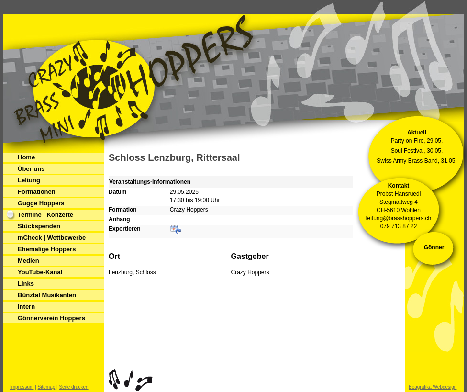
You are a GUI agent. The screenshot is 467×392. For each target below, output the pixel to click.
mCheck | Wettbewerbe (52, 237)
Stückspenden (39, 226)
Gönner (434, 247)
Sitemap (47, 387)
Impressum (21, 387)
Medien (28, 260)
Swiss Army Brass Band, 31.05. (416, 160)
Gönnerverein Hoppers (51, 318)
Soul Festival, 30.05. (417, 150)
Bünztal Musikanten (47, 295)
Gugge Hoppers (41, 203)
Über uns (31, 168)
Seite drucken (73, 387)
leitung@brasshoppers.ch (398, 218)
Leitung (29, 180)
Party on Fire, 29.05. (417, 140)
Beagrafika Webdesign (432, 387)
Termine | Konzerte (45, 214)
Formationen (37, 191)
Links (26, 283)
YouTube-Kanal (40, 272)
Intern (26, 306)
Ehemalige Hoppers (47, 249)
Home (26, 157)
